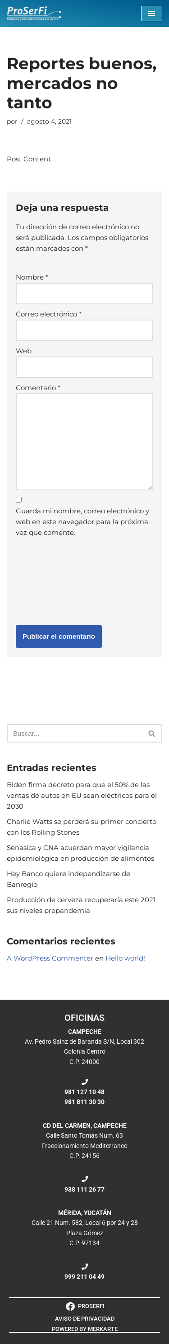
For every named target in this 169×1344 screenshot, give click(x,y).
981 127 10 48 (84, 1091)
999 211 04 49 (84, 1276)
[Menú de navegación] (151, 13)
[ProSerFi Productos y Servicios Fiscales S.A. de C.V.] (34, 13)
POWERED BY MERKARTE (85, 1329)
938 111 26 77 (84, 1189)
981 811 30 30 (84, 1101)
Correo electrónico (49, 314)
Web (24, 351)
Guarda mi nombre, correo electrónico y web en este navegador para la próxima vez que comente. (82, 522)
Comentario (38, 387)
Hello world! (125, 958)
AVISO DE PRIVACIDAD (84, 1318)
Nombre (32, 277)
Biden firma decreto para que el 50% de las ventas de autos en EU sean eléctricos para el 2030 (82, 795)
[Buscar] (74, 733)
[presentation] (53, 579)
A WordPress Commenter (50, 958)
